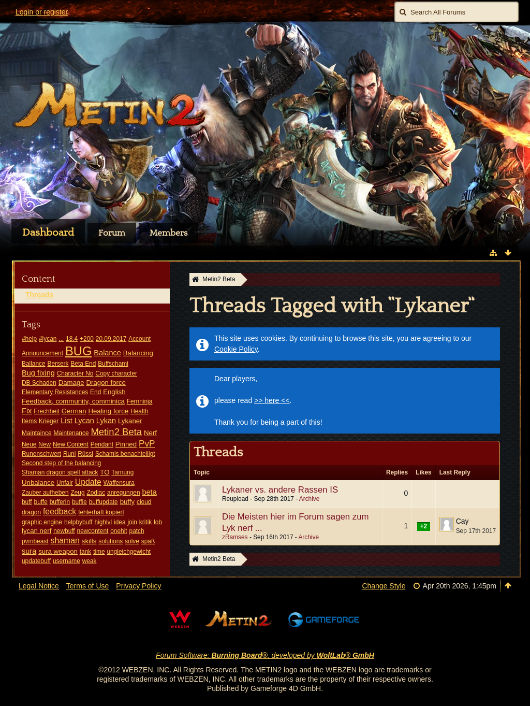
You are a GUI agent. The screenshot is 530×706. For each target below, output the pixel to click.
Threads (39, 295)
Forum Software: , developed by (265, 655)
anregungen (123, 492)
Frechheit (47, 411)
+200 (87, 338)
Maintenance (71, 433)
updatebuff (36, 561)
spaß (148, 541)
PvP (147, 443)
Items (29, 421)
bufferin (60, 502)
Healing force (108, 411)
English (114, 392)
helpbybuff (78, 522)
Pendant (102, 444)
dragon (31, 512)
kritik (145, 522)
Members (168, 233)
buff (27, 502)
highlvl (103, 522)
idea (119, 522)
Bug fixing (38, 373)
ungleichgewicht (129, 551)
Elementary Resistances (55, 392)
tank (85, 551)
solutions (110, 541)
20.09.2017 (111, 338)
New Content (71, 444)
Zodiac (95, 492)
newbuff (64, 531)
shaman (64, 540)
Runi (69, 453)
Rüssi (85, 453)
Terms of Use (87, 586)
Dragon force (106, 382)
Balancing (138, 353)
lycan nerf (36, 531)
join (132, 522)
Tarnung (122, 472)
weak (89, 561)
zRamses (235, 537)
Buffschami (113, 363)
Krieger (48, 421)
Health (139, 411)
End (95, 392)
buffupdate (103, 502)
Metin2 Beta (116, 431)
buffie (79, 502)
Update (88, 482)
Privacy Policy (138, 586)
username (66, 561)
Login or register (42, 12)
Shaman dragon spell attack (60, 472)
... (61, 338)
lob (158, 522)
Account (139, 338)
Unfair (64, 482)
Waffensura (119, 482)
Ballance (34, 363)
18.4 (72, 338)
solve (132, 541)
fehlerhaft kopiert (101, 512)
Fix (27, 411)
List (66, 420)
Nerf (150, 433)
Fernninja (140, 401)
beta (149, 492)
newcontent (93, 531)
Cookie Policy (236, 349)
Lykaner (130, 421)
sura (29, 551)
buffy (127, 502)
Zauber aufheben (45, 492)
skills (89, 541)
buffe (41, 502)
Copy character (116, 373)
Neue (29, 444)
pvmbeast (35, 541)
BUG (78, 351)
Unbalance (38, 482)
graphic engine (42, 522)
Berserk (58, 363)
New (44, 444)
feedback (59, 511)
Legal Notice (39, 586)
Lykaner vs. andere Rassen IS (280, 490)
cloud (144, 502)
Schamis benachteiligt (125, 453)
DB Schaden (39, 382)
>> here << (272, 400)
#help (29, 338)
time (99, 551)
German (74, 411)
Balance (107, 353)
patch (136, 531)
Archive (309, 498)
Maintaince (37, 433)
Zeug (77, 492)
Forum (111, 233)
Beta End (83, 363)
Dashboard (48, 232)
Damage (71, 382)
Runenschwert (41, 453)
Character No (75, 373)
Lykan (106, 420)
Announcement (42, 353)
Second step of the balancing (61, 463)
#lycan (47, 338)
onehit (118, 531)
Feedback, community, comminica (73, 401)
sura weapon (58, 551)
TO (104, 472)
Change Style (383, 586)
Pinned (126, 444)
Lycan (84, 420)
